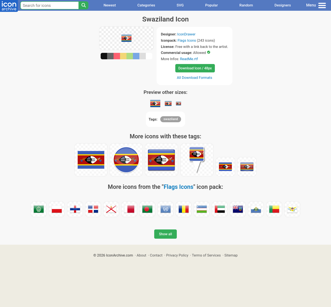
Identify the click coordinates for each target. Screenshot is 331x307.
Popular (211, 5)
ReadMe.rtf (189, 59)
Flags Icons (187, 40)
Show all (165, 234)
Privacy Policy (177, 255)
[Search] (83, 5)
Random (246, 5)
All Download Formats (194, 77)
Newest (109, 5)
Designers (282, 5)
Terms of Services (206, 255)
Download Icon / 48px (195, 68)
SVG (180, 5)
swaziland (170, 119)
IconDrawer (186, 34)
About (141, 255)
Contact (156, 255)
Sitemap (231, 255)
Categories (146, 5)
